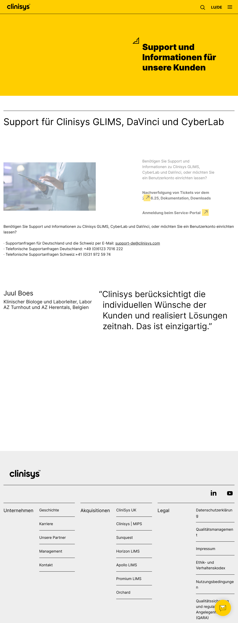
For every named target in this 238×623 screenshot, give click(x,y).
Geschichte (49, 510)
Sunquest (124, 537)
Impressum (205, 548)
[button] (204, 7)
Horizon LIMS (128, 551)
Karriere (46, 523)
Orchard (123, 592)
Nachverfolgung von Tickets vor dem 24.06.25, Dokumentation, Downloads (176, 195)
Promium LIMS (128, 578)
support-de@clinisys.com (137, 244)
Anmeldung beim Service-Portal (171, 212)
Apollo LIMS (126, 565)
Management (50, 551)
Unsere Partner (52, 537)
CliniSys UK (126, 510)
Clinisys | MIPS (129, 523)
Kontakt (46, 565)
